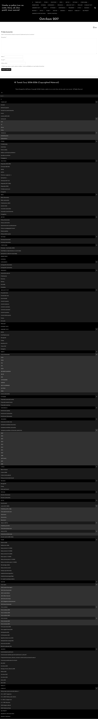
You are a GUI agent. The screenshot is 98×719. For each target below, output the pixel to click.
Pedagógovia (4, 158)
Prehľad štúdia (4, 144)
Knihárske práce (4, 135)
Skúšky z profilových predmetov (8, 152)
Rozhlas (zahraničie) (5, 497)
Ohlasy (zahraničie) (5, 222)
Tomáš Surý (38, 2)
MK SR (2, 374)
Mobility (70, 10)
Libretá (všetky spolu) (6, 315)
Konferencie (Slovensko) (6, 416)
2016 (2, 435)
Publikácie (3, 287)
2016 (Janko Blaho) (5, 593)
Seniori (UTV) (4, 531)
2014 (2, 441)
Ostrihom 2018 (4, 666)
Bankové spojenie (5, 107)
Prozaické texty (4, 292)
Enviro (2, 113)
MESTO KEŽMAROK (5, 385)
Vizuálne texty (88, 5)
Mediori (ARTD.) (4, 522)
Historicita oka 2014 (5, 643)
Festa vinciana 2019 (5, 623)
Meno (2, 56)
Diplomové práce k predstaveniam (8, 225)
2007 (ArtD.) (3, 458)
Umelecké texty (70, 5)
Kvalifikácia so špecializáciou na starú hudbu (11, 250)
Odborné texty (36, 7)
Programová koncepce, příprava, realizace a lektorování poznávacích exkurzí (18, 657)
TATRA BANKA (4, 379)
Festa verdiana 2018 (5, 612)
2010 (2, 452)
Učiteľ (41, 10)
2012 (2, 447)
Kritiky (67, 2)
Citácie (79, 7)
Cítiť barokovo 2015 (5, 635)
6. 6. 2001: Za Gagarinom (6, 699)
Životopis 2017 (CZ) (5, 180)
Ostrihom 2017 (4, 674)
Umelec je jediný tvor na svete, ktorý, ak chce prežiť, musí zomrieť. (13, 7)
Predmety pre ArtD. (5, 525)
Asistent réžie (4, 205)
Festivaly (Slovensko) (5, 239)
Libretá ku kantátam (5, 309)
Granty (45, 7)
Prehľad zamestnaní (5, 189)
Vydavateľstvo (4, 138)
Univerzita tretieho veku (39, 13)
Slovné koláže (4, 298)
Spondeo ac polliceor (5, 155)
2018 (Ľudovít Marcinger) (6, 587)
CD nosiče (3, 321)
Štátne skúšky (4, 149)
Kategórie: (3, 349)
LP (1, 124)
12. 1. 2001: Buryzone (5, 702)
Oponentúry (3, 517)
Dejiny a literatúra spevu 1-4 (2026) (9, 562)
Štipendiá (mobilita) (5, 405)
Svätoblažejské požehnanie (7, 652)
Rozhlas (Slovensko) (5, 494)
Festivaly (75, 2)
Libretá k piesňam (5, 312)
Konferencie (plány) (5, 410)
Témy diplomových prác (6, 511)
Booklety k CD (4, 343)
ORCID (2, 169)
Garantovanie (4, 503)
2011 (2, 450)
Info (2, 121)
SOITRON (3, 388)
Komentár (3, 37)
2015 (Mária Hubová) (5, 595)
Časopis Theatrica (52, 13)
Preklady (80, 5)
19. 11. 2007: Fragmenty (6, 694)
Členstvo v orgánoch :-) (6, 175)
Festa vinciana (4, 618)
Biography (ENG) (4, 186)
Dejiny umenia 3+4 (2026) (6, 551)
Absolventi (3, 520)
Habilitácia (3, 147)
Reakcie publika (4, 231)
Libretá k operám (5, 301)
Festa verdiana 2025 (5, 609)
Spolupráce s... (4, 177)
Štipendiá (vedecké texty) (6, 402)
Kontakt (3, 104)
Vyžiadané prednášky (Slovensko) (8, 424)
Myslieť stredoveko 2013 (6, 646)
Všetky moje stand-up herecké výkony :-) (10, 691)
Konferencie (62, 7)
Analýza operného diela (6, 570)
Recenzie (86, 7)
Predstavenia (4, 276)
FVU (2, 365)
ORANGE (3, 382)
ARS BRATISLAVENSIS (6, 371)
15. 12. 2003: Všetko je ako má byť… (9, 696)
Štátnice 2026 (4, 542)
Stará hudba (84, 2)
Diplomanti (3, 514)
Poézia (2, 318)
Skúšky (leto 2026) (5, 545)
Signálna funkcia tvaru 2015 (7, 638)
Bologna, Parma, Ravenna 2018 (8, 668)
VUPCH (2, 172)
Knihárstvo (3, 133)
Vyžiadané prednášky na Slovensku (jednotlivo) (11, 430)
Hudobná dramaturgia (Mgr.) (7, 576)
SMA (2, 377)
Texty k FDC (3, 346)
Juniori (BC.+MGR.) (5, 506)
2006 (2, 464)
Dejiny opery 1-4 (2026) (6, 556)
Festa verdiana (4, 607)
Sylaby (48, 10)
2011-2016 (3, 682)
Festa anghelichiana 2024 (6, 629)
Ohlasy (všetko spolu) (6, 234)
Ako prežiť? (86, 10)
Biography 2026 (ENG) (6, 163)
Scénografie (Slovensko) (6, 264)
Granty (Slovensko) (5, 354)
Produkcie (60, 5)
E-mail (3, 59)
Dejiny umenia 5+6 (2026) (6, 553)
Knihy (2, 130)
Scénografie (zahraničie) (6, 267)
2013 (2, 444)
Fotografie (3, 191)
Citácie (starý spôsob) (6, 475)
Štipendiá (52, 7)
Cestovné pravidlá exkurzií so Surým (9, 660)
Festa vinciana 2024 (5, 621)
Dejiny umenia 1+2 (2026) (6, 548)
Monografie (3, 337)
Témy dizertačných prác (6, 528)
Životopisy (53, 2)
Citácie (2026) (4, 472)
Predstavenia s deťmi (5, 203)
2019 (2, 433)
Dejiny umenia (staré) (6, 567)
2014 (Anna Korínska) (6, 598)
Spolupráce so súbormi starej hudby (9, 253)
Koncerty (3, 278)
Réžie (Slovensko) (5, 197)
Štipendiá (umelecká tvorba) (7, 399)
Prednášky (71, 7)
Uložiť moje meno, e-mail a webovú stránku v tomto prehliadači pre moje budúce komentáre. (23, 66)
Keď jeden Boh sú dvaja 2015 (7, 640)
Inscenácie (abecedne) (6, 208)
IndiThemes (28, 89)
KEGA (2, 360)
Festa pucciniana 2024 (6, 626)
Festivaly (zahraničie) (6, 242)
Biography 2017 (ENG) (6, 183)
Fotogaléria (3, 214)
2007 (2, 461)
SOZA (2, 368)
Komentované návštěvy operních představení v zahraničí (13, 654)
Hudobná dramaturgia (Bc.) (7, 573)
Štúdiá (46, 2)
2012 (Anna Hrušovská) (6, 604)
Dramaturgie (35, 5)
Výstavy (2, 281)
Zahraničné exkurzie (5, 273)
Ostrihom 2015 (4, 677)
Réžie (61, 2)
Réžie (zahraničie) (5, 200)
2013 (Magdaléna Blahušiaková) (8, 601)
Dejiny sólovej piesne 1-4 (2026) (8, 559)
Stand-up (77, 10)
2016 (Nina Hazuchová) (6, 590)
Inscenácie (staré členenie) (7, 211)
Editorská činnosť (5, 489)
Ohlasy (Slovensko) (5, 220)
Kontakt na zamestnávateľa (7, 110)
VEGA (2, 357)
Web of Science (4, 469)
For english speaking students (8, 579)
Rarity (2, 127)
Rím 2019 (3, 663)
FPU (2, 363)
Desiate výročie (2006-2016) (7, 537)
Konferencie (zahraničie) (6, 413)
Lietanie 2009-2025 (5, 116)
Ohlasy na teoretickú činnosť (7, 478)
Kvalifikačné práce (5, 335)
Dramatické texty (5, 295)
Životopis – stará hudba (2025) (8, 248)
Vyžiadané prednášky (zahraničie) (8, 427)
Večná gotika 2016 (5, 632)
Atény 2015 (3, 680)
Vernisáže (3, 284)
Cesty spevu (3, 584)
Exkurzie (62, 10)
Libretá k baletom (5, 304)
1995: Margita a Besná (6, 705)
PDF (95, 27)
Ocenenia (43, 5)
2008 (2, 455)
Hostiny (55, 10)
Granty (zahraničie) (5, 393)
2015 (2, 438)
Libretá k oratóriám (5, 306)
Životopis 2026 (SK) (5, 166)
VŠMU (2, 391)
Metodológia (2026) (5, 565)
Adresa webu (4, 63)
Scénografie (51, 5)
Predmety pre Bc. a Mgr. (6, 508)
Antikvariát (3, 118)
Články (2, 340)
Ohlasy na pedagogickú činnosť (8, 228)
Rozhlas (34, 10)
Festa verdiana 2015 (5, 615)
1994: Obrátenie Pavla (6, 708)
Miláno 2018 (3, 671)
